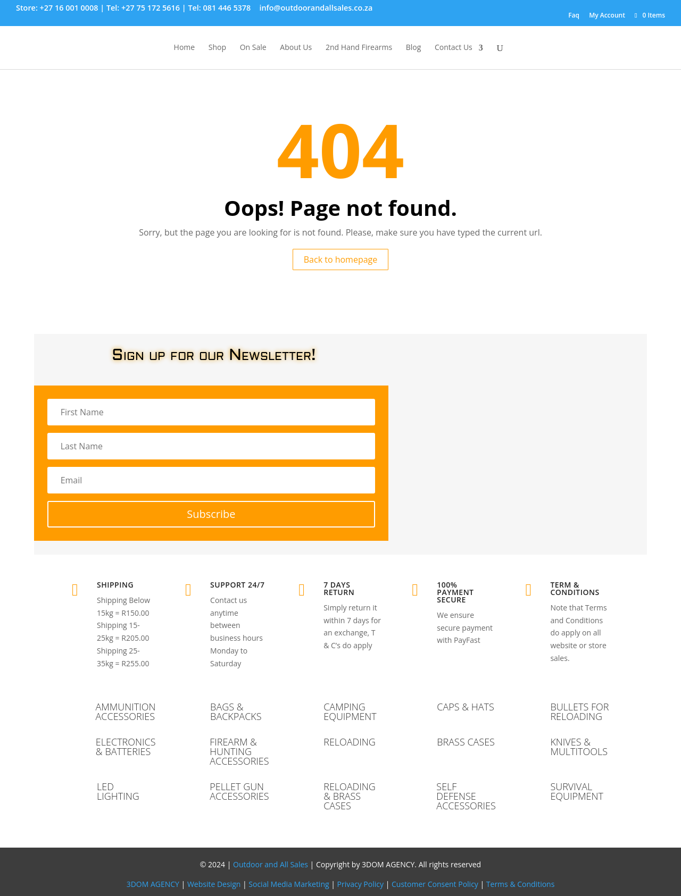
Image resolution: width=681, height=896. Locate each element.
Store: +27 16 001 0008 (57, 8)
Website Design (213, 884)
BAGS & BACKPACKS (236, 711)
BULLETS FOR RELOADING (579, 711)
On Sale (253, 48)
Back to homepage (341, 259)
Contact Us (453, 48)
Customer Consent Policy (435, 884)
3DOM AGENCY (153, 884)
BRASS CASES (466, 741)
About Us (296, 48)
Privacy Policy (360, 884)
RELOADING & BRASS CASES (349, 796)
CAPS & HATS (465, 706)
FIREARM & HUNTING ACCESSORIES (239, 751)
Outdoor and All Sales (270, 864)
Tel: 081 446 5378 (219, 8)
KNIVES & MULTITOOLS (579, 746)
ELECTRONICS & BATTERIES (126, 746)
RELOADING (349, 741)
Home (184, 48)
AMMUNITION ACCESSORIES (125, 711)
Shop (217, 48)
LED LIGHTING (118, 791)
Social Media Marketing (288, 884)
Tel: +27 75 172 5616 (143, 8)
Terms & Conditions (520, 884)
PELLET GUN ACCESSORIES (239, 791)
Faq (573, 15)
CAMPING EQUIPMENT (350, 711)
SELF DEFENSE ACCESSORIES (465, 796)
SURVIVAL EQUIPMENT (576, 791)
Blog (413, 48)
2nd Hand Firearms (359, 48)
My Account (607, 15)
